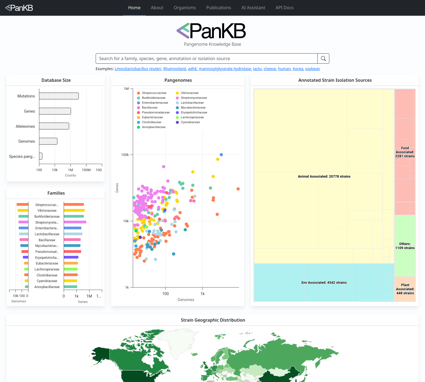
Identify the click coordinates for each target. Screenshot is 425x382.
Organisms (185, 8)
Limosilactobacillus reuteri (138, 68)
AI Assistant (253, 8)
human (284, 68)
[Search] (207, 58)
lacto (257, 68)
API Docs (285, 8)
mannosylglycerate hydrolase (225, 68)
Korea (298, 68)
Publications (218, 8)
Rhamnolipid (174, 68)
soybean (312, 68)
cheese (270, 68)
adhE (192, 68)
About (157, 8)
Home (134, 8)
